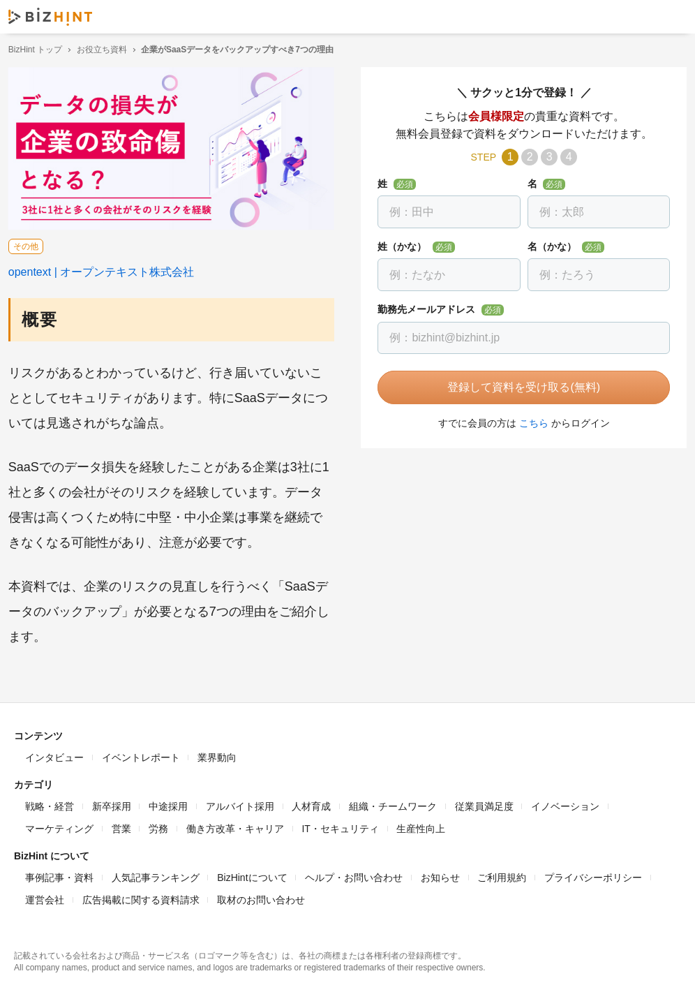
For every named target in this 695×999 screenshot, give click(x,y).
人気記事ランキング (156, 874)
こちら (531, 423)
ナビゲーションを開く (673, 16)
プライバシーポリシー (593, 874)
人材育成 (311, 803)
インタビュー (54, 754)
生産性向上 (420, 825)
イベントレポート (141, 754)
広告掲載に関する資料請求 (141, 897)
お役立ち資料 (107, 49)
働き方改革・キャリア (235, 825)
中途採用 (168, 803)
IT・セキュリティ (339, 825)
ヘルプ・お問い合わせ (354, 874)
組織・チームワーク (393, 803)
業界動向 (217, 754)
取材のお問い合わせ (261, 897)
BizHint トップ (41, 49)
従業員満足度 (484, 803)
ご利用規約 (501, 874)
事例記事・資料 (59, 874)
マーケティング (59, 825)
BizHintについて (252, 874)
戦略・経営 (49, 803)
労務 (158, 825)
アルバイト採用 (240, 803)
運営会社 (44, 897)
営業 (121, 825)
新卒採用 (111, 803)
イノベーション (565, 803)
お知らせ (440, 874)
